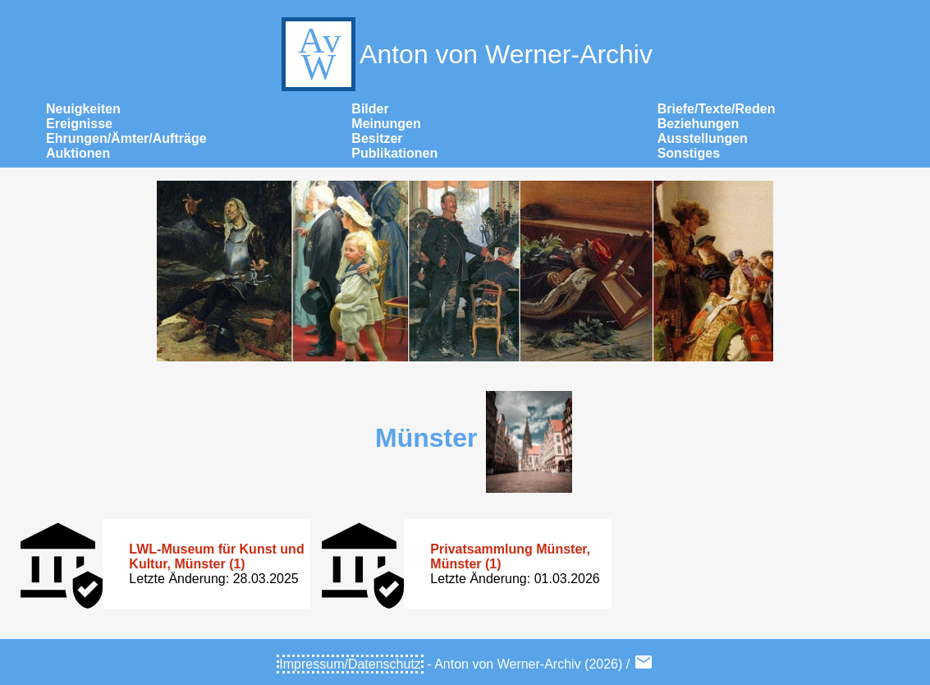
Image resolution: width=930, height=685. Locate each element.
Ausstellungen (702, 138)
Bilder (369, 109)
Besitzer (376, 138)
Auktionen (78, 153)
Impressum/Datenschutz (350, 664)
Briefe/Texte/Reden (716, 109)
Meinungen (385, 124)
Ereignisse (79, 124)
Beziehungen (698, 124)
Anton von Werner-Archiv (465, 54)
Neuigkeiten (83, 109)
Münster (426, 438)
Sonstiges (688, 153)
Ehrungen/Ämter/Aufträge (126, 138)
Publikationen (394, 153)
